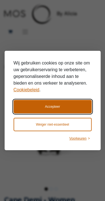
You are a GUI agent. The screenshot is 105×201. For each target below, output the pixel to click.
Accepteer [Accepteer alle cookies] (52, 107)
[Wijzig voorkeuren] (80, 138)
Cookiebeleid (26, 89)
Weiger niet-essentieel (52, 124)
